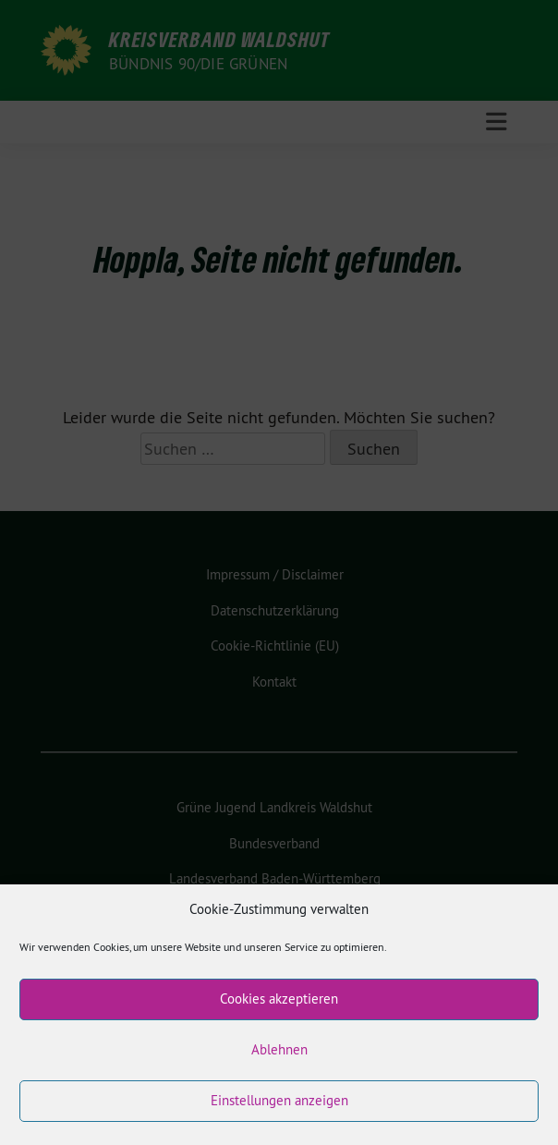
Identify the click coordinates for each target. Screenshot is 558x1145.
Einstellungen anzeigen (279, 1114)
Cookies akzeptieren (279, 1012)
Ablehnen (279, 1063)
